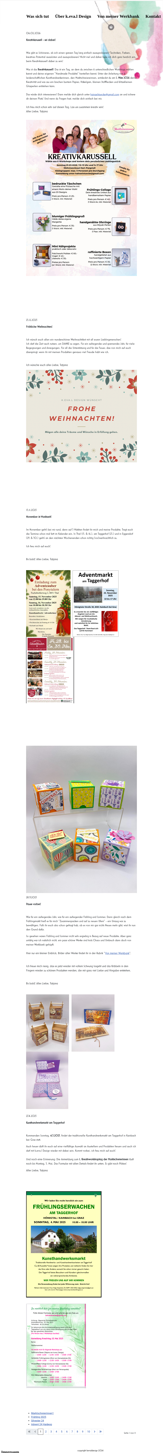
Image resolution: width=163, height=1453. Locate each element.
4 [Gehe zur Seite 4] (56, 1431)
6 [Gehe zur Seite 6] (67, 1431)
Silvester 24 (37, 1420)
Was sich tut (37, 16)
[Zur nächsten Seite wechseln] (94, 1432)
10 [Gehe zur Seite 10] (88, 1431)
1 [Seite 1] (40, 1431)
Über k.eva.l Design (73, 16)
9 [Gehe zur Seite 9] (82, 1431)
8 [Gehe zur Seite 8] (77, 1431)
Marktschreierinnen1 (42, 1413)
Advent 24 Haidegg (41, 1424)
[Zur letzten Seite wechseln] (100, 1432)
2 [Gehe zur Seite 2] (46, 1431)
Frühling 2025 (38, 1417)
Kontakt (153, 16)
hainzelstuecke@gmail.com (104, 94)
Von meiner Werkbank (118, 16)
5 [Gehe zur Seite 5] (61, 1431)
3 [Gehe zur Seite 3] (51, 1431)
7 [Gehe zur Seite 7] (72, 1431)
